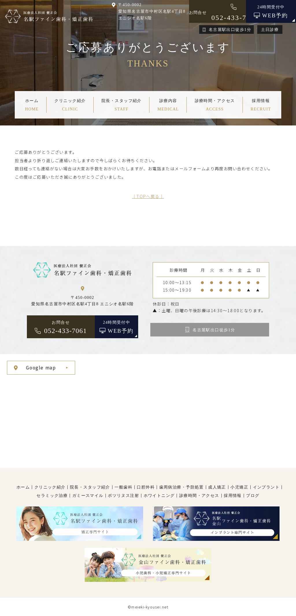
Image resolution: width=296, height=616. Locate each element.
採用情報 (233, 495)
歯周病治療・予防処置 (181, 487)
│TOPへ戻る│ (148, 196)
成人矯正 (217, 487)
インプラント (266, 487)
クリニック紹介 (50, 487)
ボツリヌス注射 (123, 495)
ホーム (23, 487)
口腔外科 (146, 487)
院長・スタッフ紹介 (90, 487)
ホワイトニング (159, 495)
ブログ (252, 495)
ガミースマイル (87, 495)
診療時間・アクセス (199, 495)
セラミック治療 (52, 495)
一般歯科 (123, 487)
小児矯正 (239, 487)
